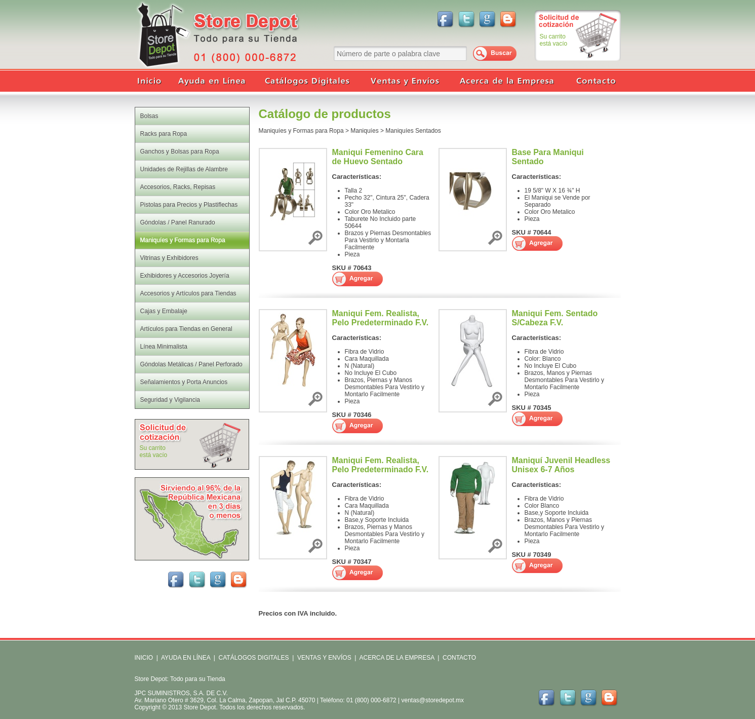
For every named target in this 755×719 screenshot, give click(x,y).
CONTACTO (459, 657)
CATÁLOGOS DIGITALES (254, 657)
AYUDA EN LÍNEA (185, 657)
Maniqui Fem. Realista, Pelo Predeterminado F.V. (380, 318)
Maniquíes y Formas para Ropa (301, 130)
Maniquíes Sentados (413, 130)
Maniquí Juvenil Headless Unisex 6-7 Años (561, 465)
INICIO (144, 657)
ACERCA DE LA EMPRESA (396, 657)
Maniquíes (364, 130)
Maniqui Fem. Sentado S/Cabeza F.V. (555, 318)
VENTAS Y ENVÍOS (323, 657)
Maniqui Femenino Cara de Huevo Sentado (377, 157)
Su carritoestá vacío (554, 40)
